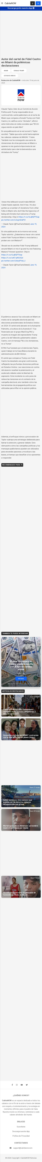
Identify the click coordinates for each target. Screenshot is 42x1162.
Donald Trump (19, 70)
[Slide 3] (14, 684)
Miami (6, 70)
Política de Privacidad (21, 1136)
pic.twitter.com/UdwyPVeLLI (13, 261)
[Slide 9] (31, 684)
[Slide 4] (17, 684)
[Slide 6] (22, 684)
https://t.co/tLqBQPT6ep (28, 217)
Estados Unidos (9, 75)
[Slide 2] (11, 684)
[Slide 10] (33, 684)
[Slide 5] (20, 684)
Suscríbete (21, 1127)
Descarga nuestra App (21, 1131)
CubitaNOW (10, 3)
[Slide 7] (25, 684)
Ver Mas (21, 679)
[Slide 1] (9, 684)
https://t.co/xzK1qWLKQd (12, 258)
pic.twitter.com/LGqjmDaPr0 (13, 220)
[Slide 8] (28, 684)
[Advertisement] (21, 34)
